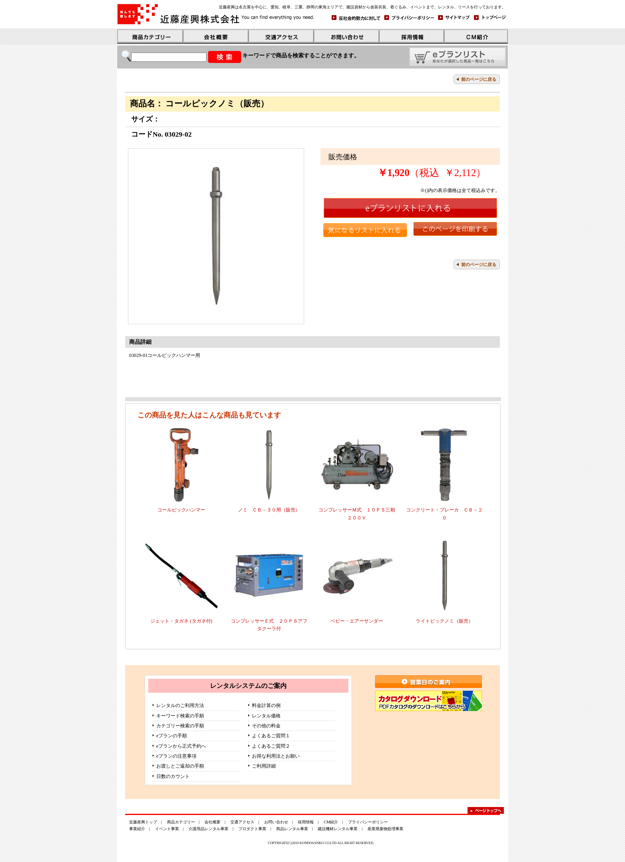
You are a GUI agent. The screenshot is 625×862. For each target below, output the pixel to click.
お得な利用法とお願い (276, 756)
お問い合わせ (276, 822)
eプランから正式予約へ (181, 746)
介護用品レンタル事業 (208, 829)
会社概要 (212, 822)
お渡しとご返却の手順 (180, 766)
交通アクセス (242, 822)
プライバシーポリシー (368, 822)
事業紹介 (137, 829)
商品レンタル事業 (292, 829)
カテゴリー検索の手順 (180, 726)
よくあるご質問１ (271, 736)
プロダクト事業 (252, 829)
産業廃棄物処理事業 (385, 829)
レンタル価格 (266, 716)
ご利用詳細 (264, 766)
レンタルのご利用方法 (180, 705)
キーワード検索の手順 (180, 716)
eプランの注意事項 (176, 756)
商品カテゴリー (181, 822)
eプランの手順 (171, 736)
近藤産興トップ (143, 822)
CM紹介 (331, 822)
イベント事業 (167, 829)
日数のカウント (173, 776)
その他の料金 (266, 726)
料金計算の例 (266, 705)
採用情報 (306, 822)
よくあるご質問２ (271, 746)
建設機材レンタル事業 (338, 829)
